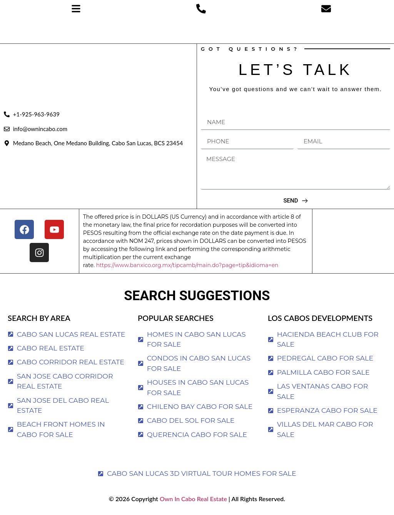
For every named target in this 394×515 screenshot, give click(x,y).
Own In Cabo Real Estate (192, 498)
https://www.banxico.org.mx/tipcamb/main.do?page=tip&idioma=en (187, 265)
